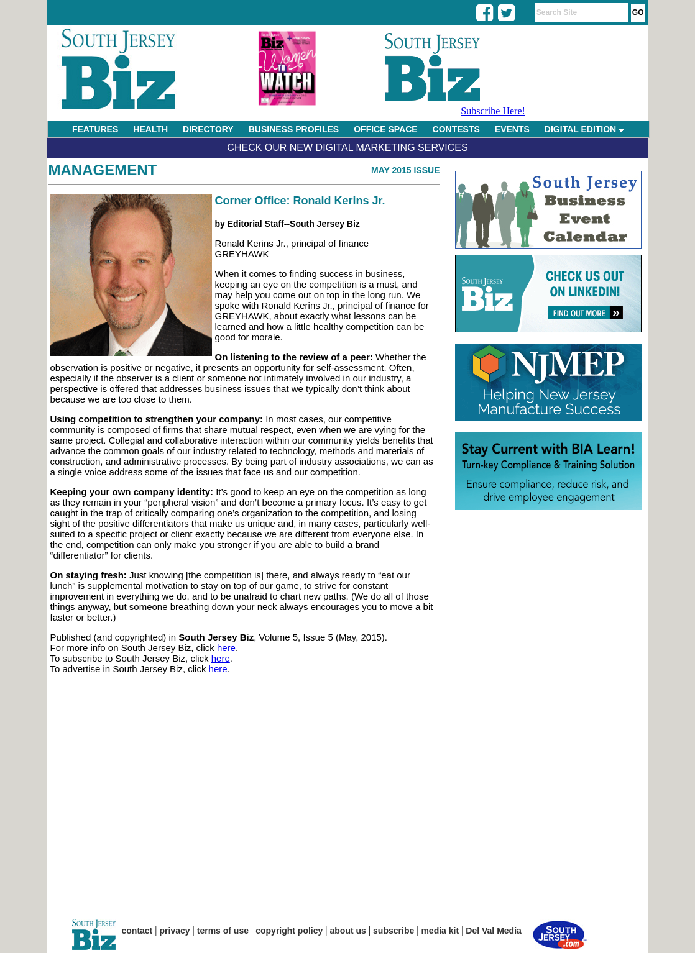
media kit (440, 931)
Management (102, 170)
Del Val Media (493, 931)
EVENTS (512, 129)
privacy (175, 931)
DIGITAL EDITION (584, 129)
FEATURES (95, 129)
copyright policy (289, 931)
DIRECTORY (208, 129)
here (226, 647)
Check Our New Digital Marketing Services (347, 147)
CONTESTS (456, 129)
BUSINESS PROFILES (294, 129)
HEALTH (150, 129)
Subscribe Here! (493, 111)
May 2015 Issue (405, 170)
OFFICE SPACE (385, 129)
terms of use (223, 931)
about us (348, 931)
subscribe (393, 931)
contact (137, 931)
